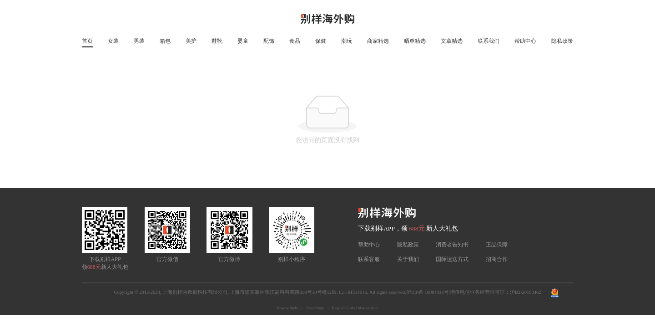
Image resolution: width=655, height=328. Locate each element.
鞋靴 (217, 41)
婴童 (242, 41)
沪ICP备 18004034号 (427, 292)
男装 (139, 41)
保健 (320, 41)
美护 (191, 41)
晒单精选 (415, 41)
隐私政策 (562, 41)
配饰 (268, 41)
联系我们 (488, 41)
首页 (87, 41)
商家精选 (378, 41)
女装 (113, 41)
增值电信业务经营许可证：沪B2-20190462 (495, 292)
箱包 (165, 41)
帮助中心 (525, 41)
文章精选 (452, 41)
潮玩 (346, 41)
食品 (294, 41)
